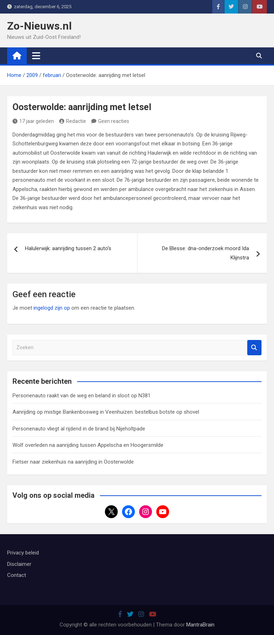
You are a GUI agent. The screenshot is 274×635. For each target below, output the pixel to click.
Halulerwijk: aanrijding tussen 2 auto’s (68, 248)
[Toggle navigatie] (36, 55)
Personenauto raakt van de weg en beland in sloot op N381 (81, 395)
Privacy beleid (23, 552)
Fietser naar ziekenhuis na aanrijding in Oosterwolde (73, 462)
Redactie (72, 121)
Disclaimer (19, 564)
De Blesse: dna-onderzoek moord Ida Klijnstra (205, 253)
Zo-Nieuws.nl (39, 26)
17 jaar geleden (33, 121)
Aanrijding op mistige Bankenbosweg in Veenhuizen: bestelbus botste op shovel (105, 412)
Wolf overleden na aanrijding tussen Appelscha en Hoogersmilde (87, 445)
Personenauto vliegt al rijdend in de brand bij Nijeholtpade (78, 428)
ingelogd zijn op (52, 308)
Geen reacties (113, 121)
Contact (16, 575)
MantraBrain (200, 624)
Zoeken (254, 347)
